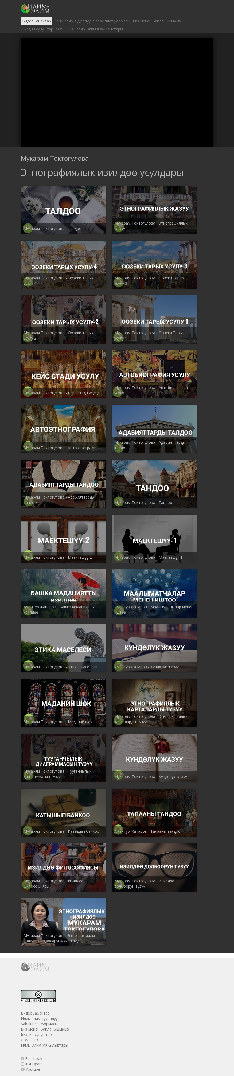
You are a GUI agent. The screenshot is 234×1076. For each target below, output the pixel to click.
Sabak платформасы (111, 21)
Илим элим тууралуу (72, 21)
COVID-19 (64, 29)
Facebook (31, 1058)
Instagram (32, 1063)
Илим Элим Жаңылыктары (99, 29)
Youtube (30, 1069)
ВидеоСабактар (36, 21)
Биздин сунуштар (37, 29)
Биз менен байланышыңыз (157, 21)
